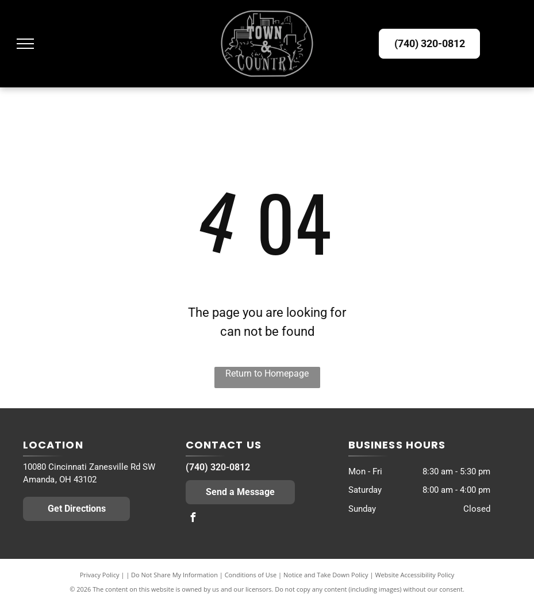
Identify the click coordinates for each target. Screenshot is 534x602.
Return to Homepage (267, 373)
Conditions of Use (251, 574)
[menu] (25, 44)
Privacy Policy (100, 574)
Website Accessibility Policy (414, 574)
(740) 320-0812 (218, 467)
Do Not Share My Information (174, 574)
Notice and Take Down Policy (325, 574)
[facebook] (193, 519)
